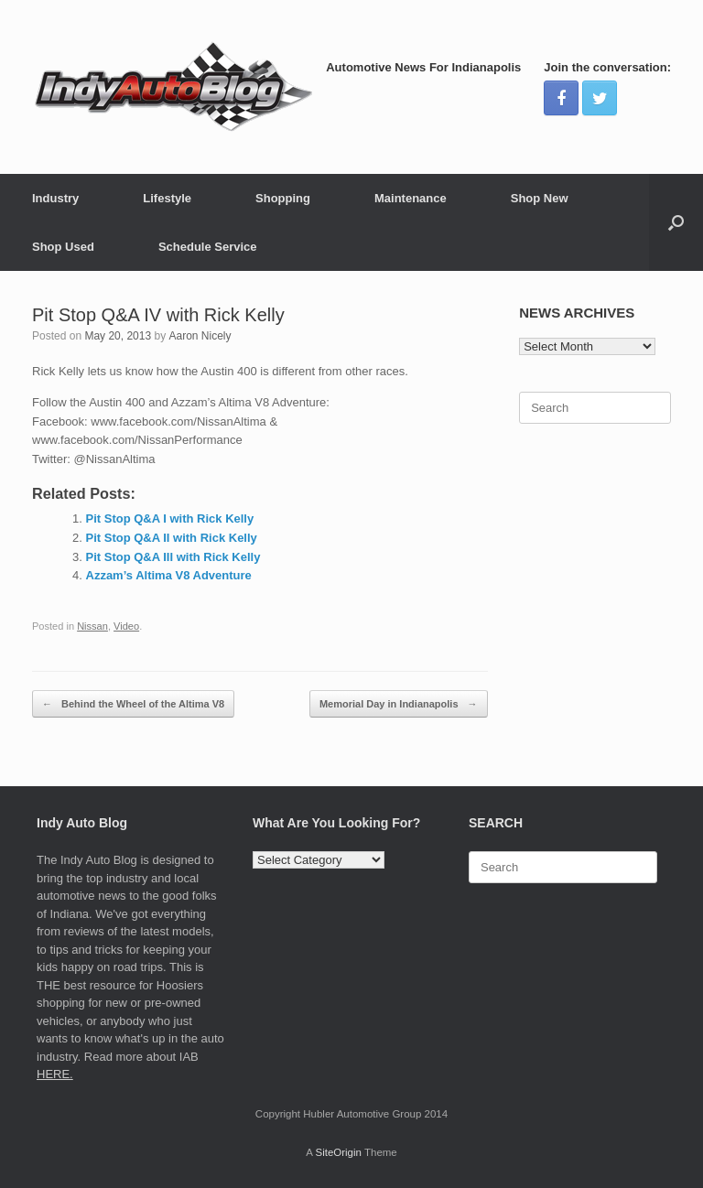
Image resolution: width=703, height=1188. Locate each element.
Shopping (282, 198)
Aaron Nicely (199, 335)
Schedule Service (207, 247)
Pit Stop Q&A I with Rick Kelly (170, 518)
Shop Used (63, 247)
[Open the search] (676, 222)
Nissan (92, 626)
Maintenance (410, 198)
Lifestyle (167, 198)
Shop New (539, 198)
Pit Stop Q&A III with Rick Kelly (173, 557)
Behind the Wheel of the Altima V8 (133, 704)
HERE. (55, 1074)
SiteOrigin (338, 1152)
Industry (55, 198)
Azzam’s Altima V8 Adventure (169, 575)
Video (126, 626)
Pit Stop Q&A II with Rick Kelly (171, 538)
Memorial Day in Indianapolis (398, 704)
